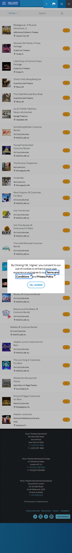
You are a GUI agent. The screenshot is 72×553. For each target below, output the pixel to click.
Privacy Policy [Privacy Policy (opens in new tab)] (45, 276)
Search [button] (62, 4)
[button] (54, 4)
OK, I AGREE (36, 284)
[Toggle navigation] (3, 3)
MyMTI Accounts (46, 4)
